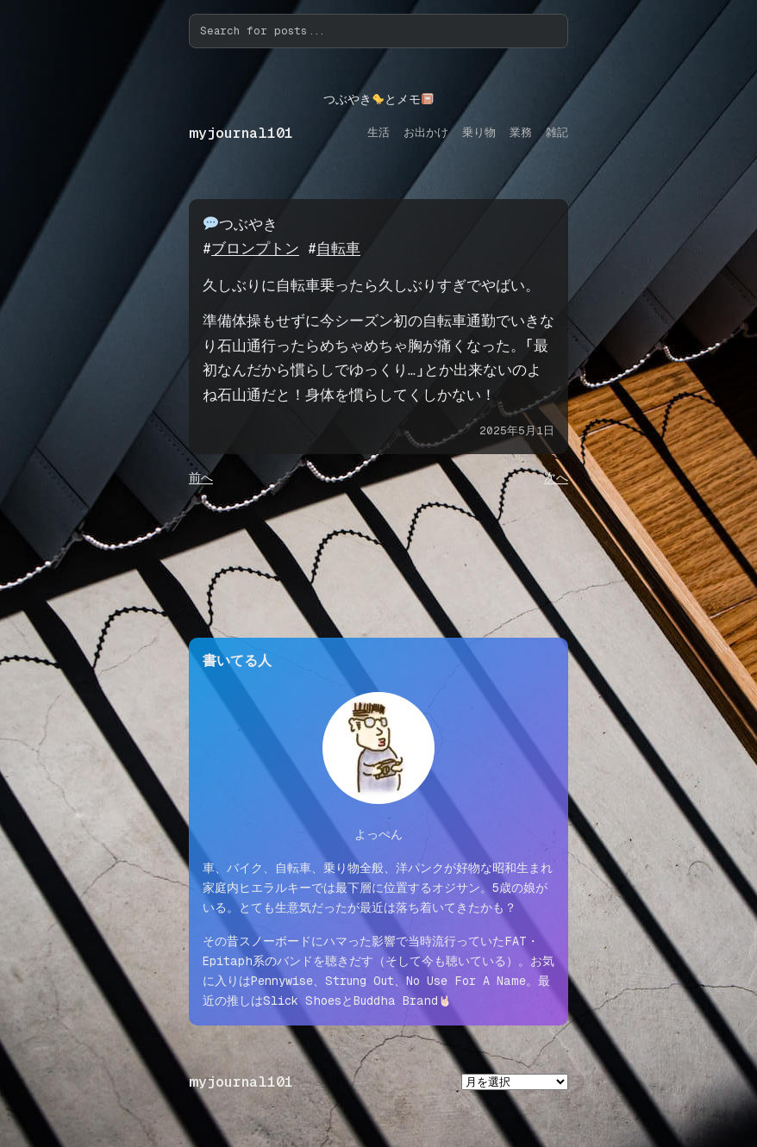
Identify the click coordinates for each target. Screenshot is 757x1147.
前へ (201, 477)
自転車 (338, 248)
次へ (556, 477)
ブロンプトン (255, 248)
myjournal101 (241, 133)
